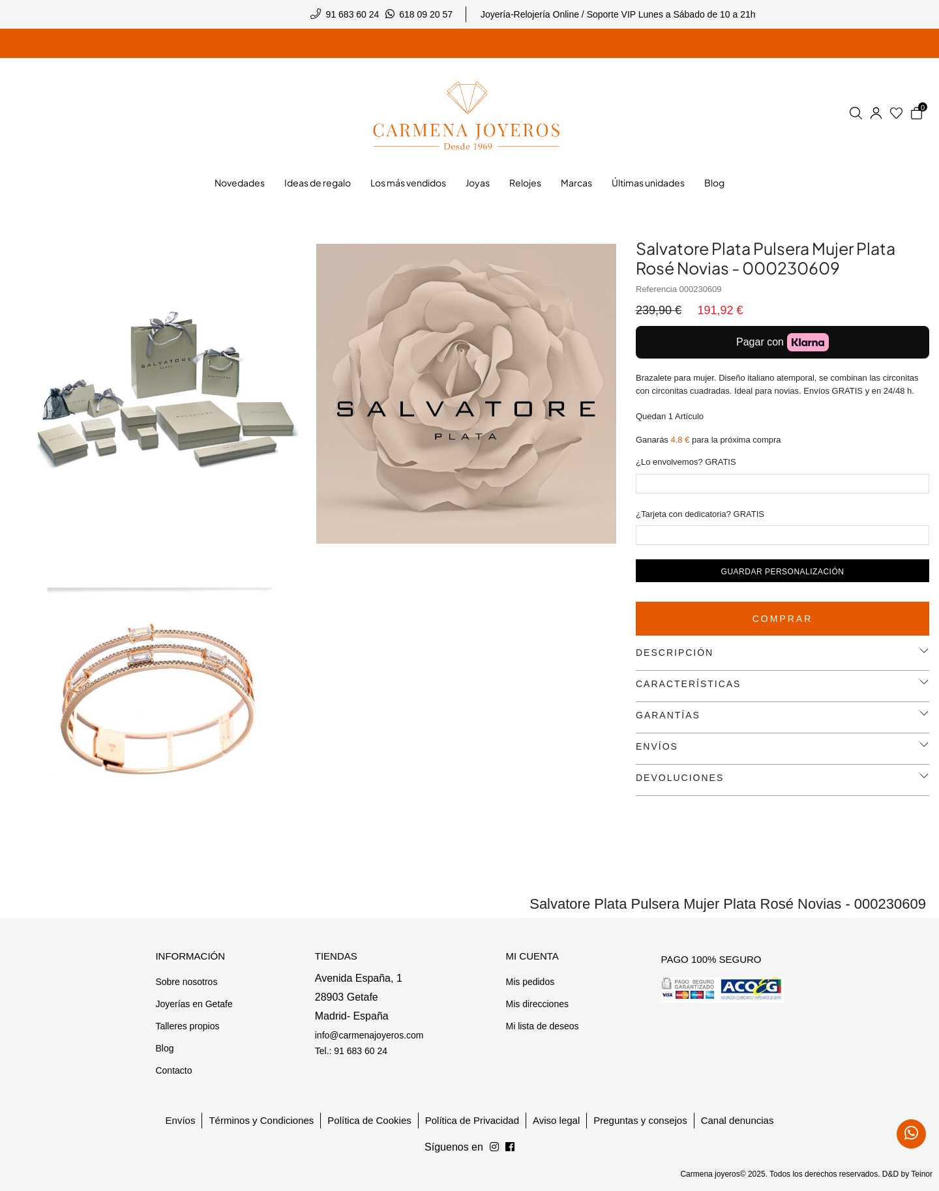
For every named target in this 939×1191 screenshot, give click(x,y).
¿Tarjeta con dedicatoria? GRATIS (700, 514)
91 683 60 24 (353, 14)
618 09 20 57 (426, 14)
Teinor (921, 1174)
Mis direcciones (536, 1004)
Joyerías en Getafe (193, 1004)
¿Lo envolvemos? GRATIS (686, 462)
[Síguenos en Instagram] (509, 1147)
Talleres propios (187, 1026)
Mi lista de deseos (541, 1026)
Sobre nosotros (186, 982)
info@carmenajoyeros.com (369, 1035)
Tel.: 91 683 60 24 (351, 1051)
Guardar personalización (782, 571)
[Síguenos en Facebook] (494, 1147)
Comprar (783, 618)
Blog (164, 1048)
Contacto (173, 1070)
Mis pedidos (529, 982)
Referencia (656, 289)
